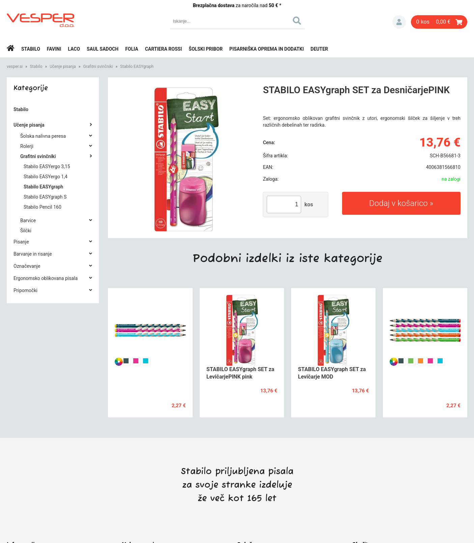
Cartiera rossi (163, 49)
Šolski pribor (206, 49)
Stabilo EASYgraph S (45, 197)
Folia (131, 49)
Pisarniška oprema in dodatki (266, 49)
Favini (54, 49)
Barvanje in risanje (32, 254)
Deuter (319, 49)
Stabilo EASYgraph (137, 66)
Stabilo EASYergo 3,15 (47, 166)
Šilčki (25, 230)
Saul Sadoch (102, 49)
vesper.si (15, 66)
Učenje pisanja (63, 66)
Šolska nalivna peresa (43, 136)
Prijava (399, 22)
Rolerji (26, 146)
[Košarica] (439, 22)
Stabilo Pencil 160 (42, 207)
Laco (74, 49)
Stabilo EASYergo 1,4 (45, 176)
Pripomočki (25, 290)
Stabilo (30, 49)
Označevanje (26, 266)
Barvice (28, 220)
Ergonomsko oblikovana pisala (45, 278)
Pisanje (21, 241)
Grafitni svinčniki (98, 66)
